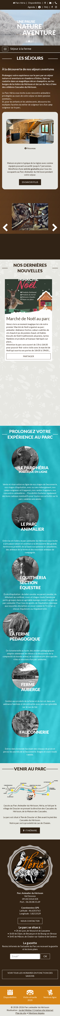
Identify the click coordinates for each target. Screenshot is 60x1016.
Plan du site (20, 1013)
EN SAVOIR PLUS (30, 182)
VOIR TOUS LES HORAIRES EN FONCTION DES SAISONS (30, 974)
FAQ (46, 7)
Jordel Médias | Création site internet (36, 1010)
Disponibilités (34, 3)
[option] (30, 229)
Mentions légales (36, 1013)
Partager (28, 356)
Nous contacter (30, 921)
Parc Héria (19, 3)
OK (45, 956)
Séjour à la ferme (20, 48)
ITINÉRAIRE (30, 830)
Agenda (31, 7)
